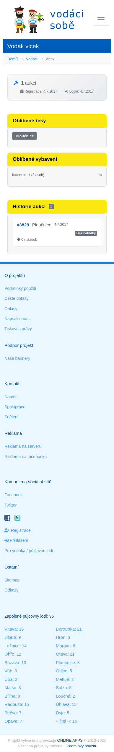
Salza (61, 687)
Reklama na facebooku (25, 456)
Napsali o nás (17, 318)
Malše (10, 687)
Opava (10, 720)
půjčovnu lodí (41, 550)
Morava (63, 645)
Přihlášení (16, 540)
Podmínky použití (20, 288)
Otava (62, 653)
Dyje (60, 712)
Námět (10, 396)
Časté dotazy (16, 298)
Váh (8, 670)
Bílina (10, 695)
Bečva (10, 712)
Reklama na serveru (22, 446)
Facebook (13, 494)
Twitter (10, 505)
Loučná (63, 695)
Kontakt (11, 383)
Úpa (8, 679)
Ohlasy (10, 308)
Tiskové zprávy (18, 328)
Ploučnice (25, 136)
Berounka (65, 628)
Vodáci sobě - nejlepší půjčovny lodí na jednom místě (48, 19)
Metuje (62, 679)
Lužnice (12, 645)
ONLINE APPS (70, 740)
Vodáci (32, 59)
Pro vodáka (14, 550)
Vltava (10, 628)
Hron (61, 637)
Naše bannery (17, 358)
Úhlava (63, 704)
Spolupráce (14, 407)
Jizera (10, 637)
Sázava (11, 662)
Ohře (9, 653)
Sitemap (11, 580)
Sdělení (11, 417)
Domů (12, 59)
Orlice (61, 670)
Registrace (17, 530)
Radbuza (13, 704)
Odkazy (11, 590)
